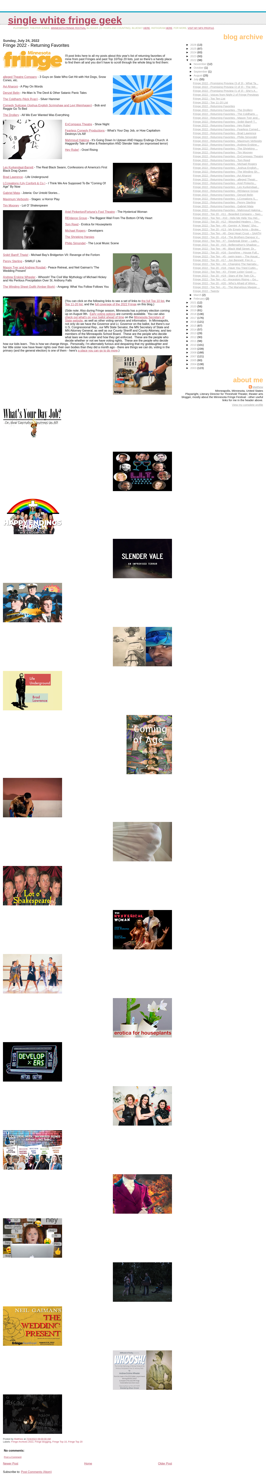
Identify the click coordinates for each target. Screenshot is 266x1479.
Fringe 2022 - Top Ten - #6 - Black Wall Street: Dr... (224, 248)
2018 (193, 313)
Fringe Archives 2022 (22, 1441)
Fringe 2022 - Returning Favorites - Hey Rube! (221, 125)
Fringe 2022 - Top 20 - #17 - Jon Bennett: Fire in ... (224, 260)
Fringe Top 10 (59, 1441)
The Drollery (11, 115)
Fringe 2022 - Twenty (206, 291)
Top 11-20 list (74, 304)
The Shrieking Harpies (79, 237)
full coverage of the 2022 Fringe (116, 304)
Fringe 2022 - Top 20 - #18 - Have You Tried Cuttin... (225, 267)
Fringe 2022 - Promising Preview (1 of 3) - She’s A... (225, 90)
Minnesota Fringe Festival (68, 28)
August (198, 75)
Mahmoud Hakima (77, 140)
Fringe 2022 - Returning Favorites (214, 106)
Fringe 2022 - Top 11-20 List (210, 102)
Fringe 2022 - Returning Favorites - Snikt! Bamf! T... (225, 121)
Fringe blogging (43, 1441)
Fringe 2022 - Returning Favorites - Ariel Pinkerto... (224, 183)
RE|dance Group (76, 218)
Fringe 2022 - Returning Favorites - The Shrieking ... (225, 148)
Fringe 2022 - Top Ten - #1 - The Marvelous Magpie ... (226, 287)
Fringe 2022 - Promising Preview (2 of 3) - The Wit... (225, 86)
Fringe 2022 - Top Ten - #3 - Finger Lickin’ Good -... (224, 271)
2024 (193, 52)
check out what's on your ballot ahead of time (94, 317)
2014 (193, 329)
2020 (193, 306)
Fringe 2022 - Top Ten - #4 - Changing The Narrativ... (225, 264)
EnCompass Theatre (78, 124)
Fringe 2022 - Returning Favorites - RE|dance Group (225, 190)
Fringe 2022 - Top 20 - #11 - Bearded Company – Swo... (228, 214)
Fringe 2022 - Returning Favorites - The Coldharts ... (225, 113)
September (201, 71)
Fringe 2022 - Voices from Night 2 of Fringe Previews (226, 94)
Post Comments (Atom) (36, 1471)
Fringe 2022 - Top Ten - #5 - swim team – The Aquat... (226, 256)
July (196, 79)
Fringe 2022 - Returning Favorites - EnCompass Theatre (228, 156)
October (199, 67)
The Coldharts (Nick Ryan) (20, 99)
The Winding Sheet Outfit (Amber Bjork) (29, 286)
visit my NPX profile (201, 28)
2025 (193, 48)
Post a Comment (12, 1457)
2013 (193, 333)
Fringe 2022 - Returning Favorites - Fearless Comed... (226, 129)
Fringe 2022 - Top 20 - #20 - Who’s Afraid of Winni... (225, 283)
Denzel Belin (11, 92)
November (200, 64)
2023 (193, 56)
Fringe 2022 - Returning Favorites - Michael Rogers (225, 163)
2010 (193, 344)
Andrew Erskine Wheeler (19, 277)
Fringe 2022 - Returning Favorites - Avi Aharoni (222, 175)
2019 (193, 310)
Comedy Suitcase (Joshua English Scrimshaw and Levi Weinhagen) (47, 105)
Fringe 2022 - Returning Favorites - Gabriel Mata (223, 206)
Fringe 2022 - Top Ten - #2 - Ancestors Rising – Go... (225, 279)
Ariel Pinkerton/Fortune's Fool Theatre (90, 211)
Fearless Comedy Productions (85, 130)
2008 (193, 352)
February (200, 298)
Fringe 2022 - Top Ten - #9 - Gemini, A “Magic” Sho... (225, 225)
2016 (193, 321)
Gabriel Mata (11, 192)
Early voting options (102, 313)
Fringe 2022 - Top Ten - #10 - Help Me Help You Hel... (226, 217)
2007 (193, 356)
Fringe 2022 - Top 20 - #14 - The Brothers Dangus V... (226, 237)
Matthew (258, 387)
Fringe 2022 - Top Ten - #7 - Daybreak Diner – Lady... (226, 240)
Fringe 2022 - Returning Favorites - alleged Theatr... (225, 179)
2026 (193, 44)
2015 (193, 325)
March (198, 294)
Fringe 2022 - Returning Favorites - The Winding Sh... (226, 171)
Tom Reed (72, 224)
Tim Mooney (11, 205)
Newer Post (10, 1463)
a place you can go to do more (98, 350)
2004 (193, 364)
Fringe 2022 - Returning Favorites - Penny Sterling (224, 202)
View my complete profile (247, 404)
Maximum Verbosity (16, 199)
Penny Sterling (12, 261)
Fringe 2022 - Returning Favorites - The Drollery (223, 110)
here (146, 28)
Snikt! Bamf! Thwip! (15, 254)
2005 (193, 360)
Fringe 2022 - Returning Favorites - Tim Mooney (223, 152)
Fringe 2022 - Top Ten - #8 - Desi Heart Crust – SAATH (227, 233)
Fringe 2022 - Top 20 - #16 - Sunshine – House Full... (226, 252)
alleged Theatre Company (20, 76)
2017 (193, 317)
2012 (193, 337)
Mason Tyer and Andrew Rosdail (24, 267)
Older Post (165, 1463)
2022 (193, 60)
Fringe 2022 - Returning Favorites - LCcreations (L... (225, 198)
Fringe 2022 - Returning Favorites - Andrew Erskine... (226, 144)
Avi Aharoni (10, 86)
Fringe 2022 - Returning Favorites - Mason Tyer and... (226, 117)
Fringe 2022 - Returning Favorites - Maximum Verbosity (227, 140)
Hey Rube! (72, 149)
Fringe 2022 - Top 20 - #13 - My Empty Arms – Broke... (227, 229)
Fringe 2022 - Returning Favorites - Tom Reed (221, 160)
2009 (193, 348)
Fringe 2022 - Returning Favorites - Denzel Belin (223, 194)
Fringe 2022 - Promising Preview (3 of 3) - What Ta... (225, 83)
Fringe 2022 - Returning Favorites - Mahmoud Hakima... (227, 210)
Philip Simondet (75, 243)
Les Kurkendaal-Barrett (18, 167)
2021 (193, 302)
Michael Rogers (75, 230)
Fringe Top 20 (75, 1441)
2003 (193, 368)
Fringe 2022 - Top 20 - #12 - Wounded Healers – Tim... (227, 221)
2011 (193, 341)
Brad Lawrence (13, 177)
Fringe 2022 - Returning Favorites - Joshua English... (226, 167)
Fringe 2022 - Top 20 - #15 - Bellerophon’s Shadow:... (226, 244)
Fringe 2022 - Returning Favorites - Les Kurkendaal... (226, 187)
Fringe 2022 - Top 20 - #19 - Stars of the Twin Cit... (224, 275)
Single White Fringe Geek (65, 20)
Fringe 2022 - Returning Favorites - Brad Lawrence (224, 133)
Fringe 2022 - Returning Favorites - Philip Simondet (225, 137)
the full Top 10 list (152, 301)
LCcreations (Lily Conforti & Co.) (24, 183)
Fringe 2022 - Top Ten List (209, 98)
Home (88, 1463)
